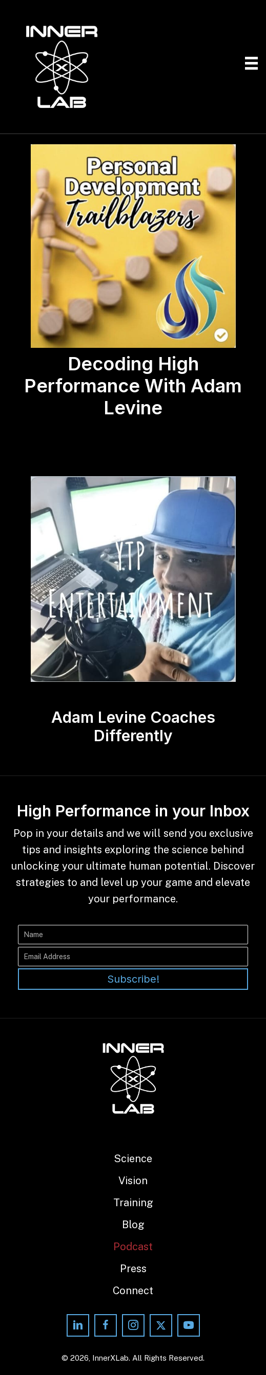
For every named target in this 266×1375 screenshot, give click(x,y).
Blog (133, 1224)
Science (133, 1158)
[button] (133, 979)
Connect (133, 1290)
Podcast (133, 1246)
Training (133, 1202)
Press (133, 1268)
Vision (133, 1180)
